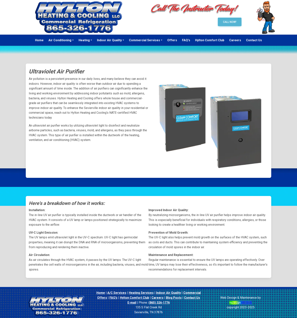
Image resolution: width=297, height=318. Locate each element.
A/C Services (116, 293)
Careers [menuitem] (235, 40)
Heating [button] (84, 40)
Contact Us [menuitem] (254, 40)
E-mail (131, 302)
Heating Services (141, 293)
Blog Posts (174, 297)
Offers (102, 297)
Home (100, 293)
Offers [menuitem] (172, 40)
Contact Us (192, 297)
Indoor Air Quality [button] (109, 40)
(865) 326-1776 (159, 302)
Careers (157, 297)
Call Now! (229, 21)
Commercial (192, 293)
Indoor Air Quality (168, 293)
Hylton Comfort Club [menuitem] (209, 40)
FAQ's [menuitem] (186, 40)
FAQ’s (113, 297)
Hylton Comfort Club (134, 297)
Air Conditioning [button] (59, 40)
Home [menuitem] (39, 40)
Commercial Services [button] (144, 40)
